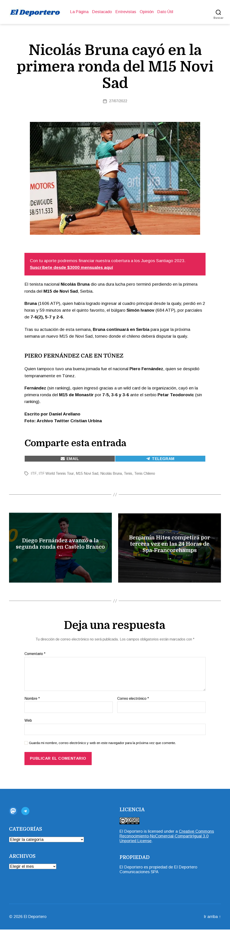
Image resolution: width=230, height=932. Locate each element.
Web (28, 723)
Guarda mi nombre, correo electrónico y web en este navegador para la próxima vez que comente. (102, 745)
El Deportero (131, 834)
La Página (79, 11)
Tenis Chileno (144, 473)
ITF (33, 473)
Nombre (32, 701)
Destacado (102, 11)
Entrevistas (125, 11)
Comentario (35, 656)
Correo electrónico (133, 701)
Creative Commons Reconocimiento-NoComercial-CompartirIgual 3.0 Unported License (167, 839)
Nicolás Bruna (111, 473)
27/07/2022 (118, 101)
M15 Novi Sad (86, 473)
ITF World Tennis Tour (55, 473)
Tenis (128, 473)
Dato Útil (165, 11)
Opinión (147, 11)
